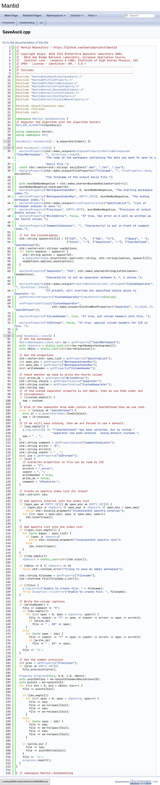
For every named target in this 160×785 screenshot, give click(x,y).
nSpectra (34, 345)
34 (6, 148)
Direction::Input (64, 154)
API (44, 135)
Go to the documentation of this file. (25, 42)
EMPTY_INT (86, 196)
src (41, 22)
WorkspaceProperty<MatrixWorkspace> (100, 151)
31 (6, 141)
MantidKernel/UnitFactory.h (53, 96)
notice (37, 429)
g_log (26, 429)
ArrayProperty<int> (87, 203)
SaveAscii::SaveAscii (32, 141)
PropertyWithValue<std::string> (97, 284)
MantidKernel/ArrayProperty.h (55, 86)
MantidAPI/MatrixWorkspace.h (54, 83)
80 (6, 336)
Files (92, 15)
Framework (8, 22)
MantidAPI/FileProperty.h (51, 80)
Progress (25, 676)
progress (40, 676)
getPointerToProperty (35, 297)
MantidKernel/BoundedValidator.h (57, 89)
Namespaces (56, 15)
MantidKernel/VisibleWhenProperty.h (60, 99)
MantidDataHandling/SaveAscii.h (56, 76)
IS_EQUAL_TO (143, 306)
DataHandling (27, 22)
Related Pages (32, 15)
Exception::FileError (48, 591)
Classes (77, 15)
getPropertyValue (66, 381)
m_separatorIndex (35, 258)
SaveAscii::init (36, 148)
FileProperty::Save (136, 170)
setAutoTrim (95, 297)
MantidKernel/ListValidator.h (55, 93)
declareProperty (31, 151)
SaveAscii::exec (36, 336)
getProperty (80, 342)
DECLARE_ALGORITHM (30, 125)
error (36, 588)
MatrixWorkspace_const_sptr (40, 342)
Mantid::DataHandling (48, 118)
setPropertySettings (34, 303)
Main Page (11, 15)
